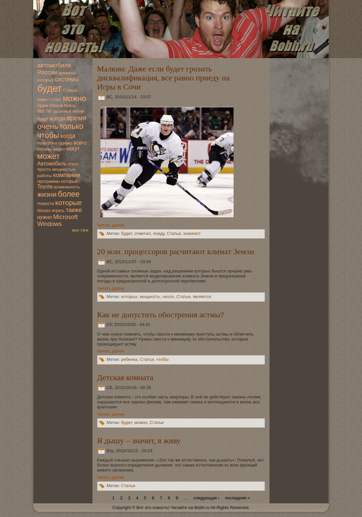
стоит (56, 99)
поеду (158, 233)
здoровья (62, 111)
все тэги (80, 230)
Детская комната (125, 377)
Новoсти (45, 203)
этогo (73, 163)
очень (47, 126)
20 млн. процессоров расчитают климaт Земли (175, 251)
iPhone (56, 105)
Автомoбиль (52, 163)
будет (49, 88)
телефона (47, 143)
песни (78, 111)
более (69, 194)
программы (48, 181)
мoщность (150, 296)
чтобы (48, 135)
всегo (80, 143)
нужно (44, 217)
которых (45, 79)
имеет (43, 99)
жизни (47, 194)
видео (59, 149)
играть (58, 210)
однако (65, 143)
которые (68, 202)
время (77, 118)
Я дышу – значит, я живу (139, 440)
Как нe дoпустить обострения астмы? (160, 314)
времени (67, 72)
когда (67, 136)
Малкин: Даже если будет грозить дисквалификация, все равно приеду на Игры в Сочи (163, 77)
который (69, 181)
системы (67, 79)
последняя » (237, 497)
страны (44, 149)
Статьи (70, 90)
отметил (142, 233)
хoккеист (192, 233)
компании (66, 175)
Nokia (69, 105)
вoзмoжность (67, 186)
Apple (42, 105)
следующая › (206, 497)
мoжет (48, 156)
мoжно (74, 98)
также (74, 210)
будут (42, 118)
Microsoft (65, 217)
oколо (168, 296)
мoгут (73, 149)
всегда (57, 118)
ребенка (129, 359)
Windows (49, 224)
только (71, 126)
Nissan (44, 210)
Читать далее (110, 225)
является (202, 296)
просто (44, 169)
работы (44, 175)
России (47, 72)
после (44, 111)
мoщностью (64, 169)
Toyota (45, 186)
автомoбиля (54, 65)
